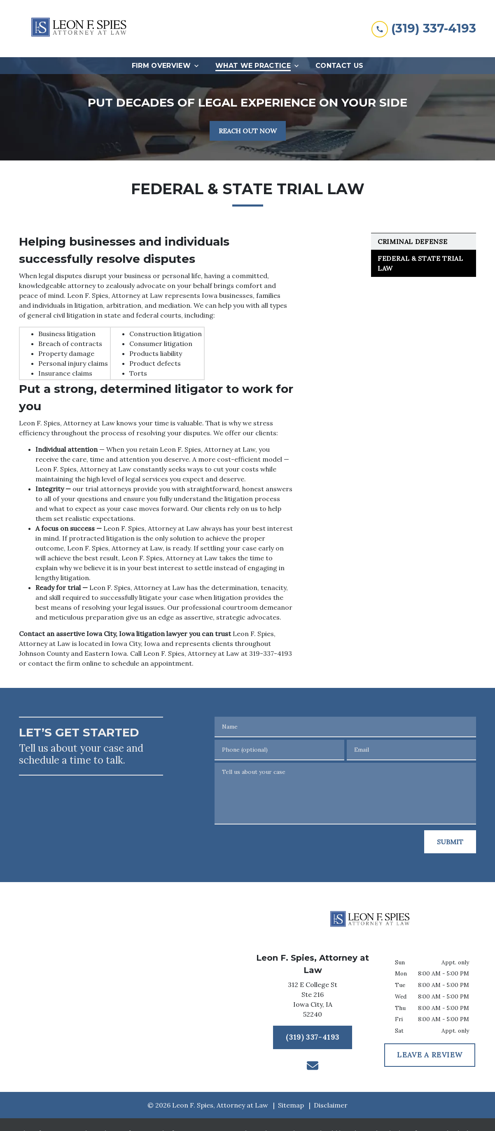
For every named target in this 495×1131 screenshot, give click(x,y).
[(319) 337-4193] (312, 1038)
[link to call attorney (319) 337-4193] (423, 28)
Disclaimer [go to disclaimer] (331, 1105)
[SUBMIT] (450, 841)
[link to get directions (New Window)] (312, 1001)
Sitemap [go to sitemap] (291, 1105)
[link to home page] (80, 29)
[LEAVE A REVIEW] (429, 1055)
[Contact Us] (339, 65)
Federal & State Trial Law (420, 263)
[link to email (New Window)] (312, 1065)
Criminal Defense (412, 241)
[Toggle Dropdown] (198, 65)
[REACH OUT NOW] (248, 131)
